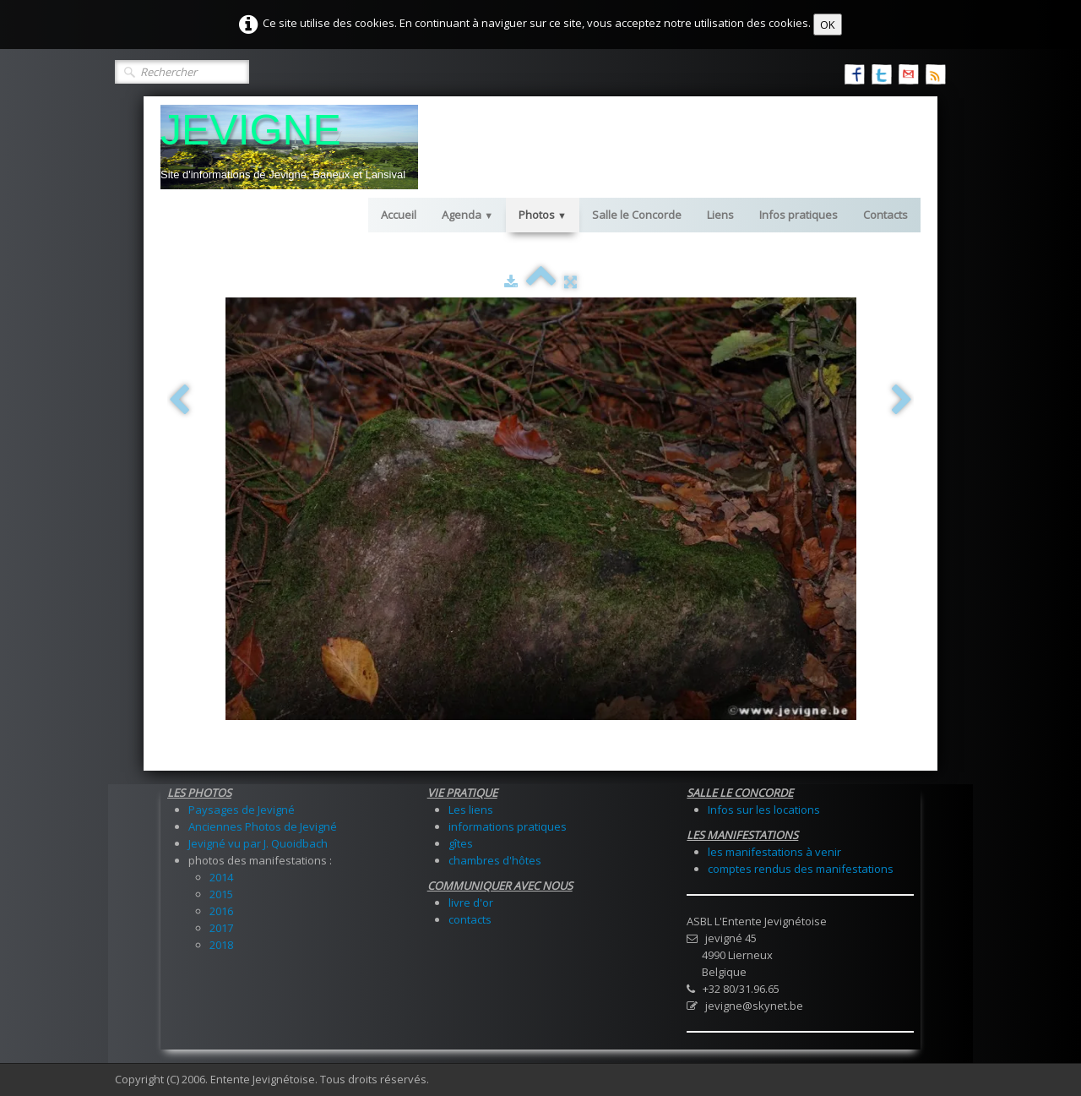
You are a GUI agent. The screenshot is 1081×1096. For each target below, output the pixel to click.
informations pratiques (507, 826)
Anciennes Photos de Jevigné (262, 826)
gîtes (460, 843)
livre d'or (470, 902)
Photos (543, 214)
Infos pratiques (798, 214)
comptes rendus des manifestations (801, 868)
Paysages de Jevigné (241, 809)
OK (827, 24)
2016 (221, 911)
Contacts (885, 214)
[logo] (289, 147)
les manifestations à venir (774, 851)
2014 (221, 877)
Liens (720, 214)
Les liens (470, 809)
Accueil (398, 214)
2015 (221, 894)
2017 (221, 927)
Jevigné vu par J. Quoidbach (258, 843)
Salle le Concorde (637, 214)
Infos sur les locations (764, 809)
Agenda (467, 214)
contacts (470, 919)
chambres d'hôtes (494, 860)
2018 (221, 944)
